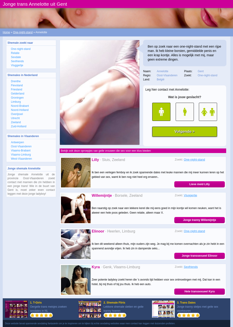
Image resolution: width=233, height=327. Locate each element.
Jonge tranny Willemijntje (199, 220)
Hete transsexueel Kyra (200, 291)
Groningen (17, 97)
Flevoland (17, 85)
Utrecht (15, 118)
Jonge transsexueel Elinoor (200, 255)
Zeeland (16, 122)
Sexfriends (17, 61)
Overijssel (17, 114)
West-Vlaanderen (21, 158)
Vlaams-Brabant (20, 150)
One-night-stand (23, 32)
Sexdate (16, 57)
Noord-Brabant (20, 105)
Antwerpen (17, 142)
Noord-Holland (19, 110)
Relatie (15, 53)
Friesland (16, 89)
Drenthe (16, 81)
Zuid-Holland (18, 126)
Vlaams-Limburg (21, 154)
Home (6, 32)
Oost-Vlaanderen (21, 146)
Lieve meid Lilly (199, 184)
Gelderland (17, 93)
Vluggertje (17, 65)
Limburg (16, 101)
